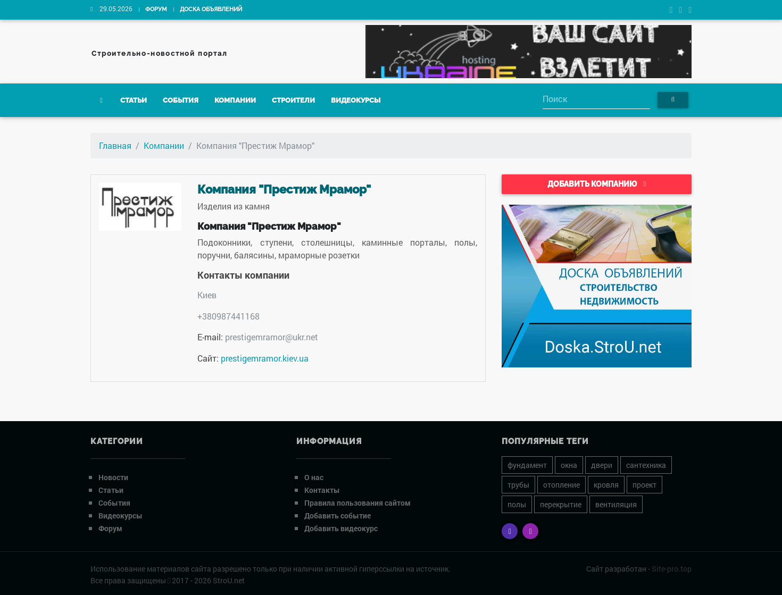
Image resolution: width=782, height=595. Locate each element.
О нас (313, 477)
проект (644, 485)
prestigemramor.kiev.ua (265, 358)
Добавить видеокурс (341, 528)
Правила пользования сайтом (357, 503)
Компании (235, 100)
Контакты (322, 490)
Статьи (133, 100)
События (180, 100)
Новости (113, 477)
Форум (156, 9)
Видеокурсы (355, 100)
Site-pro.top (672, 569)
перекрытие (560, 504)
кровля (606, 485)
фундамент (527, 465)
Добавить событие (337, 515)
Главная (115, 145)
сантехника (646, 465)
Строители (293, 100)
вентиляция (616, 504)
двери (601, 465)
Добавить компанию (596, 184)
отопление (561, 485)
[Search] (596, 99)
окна (569, 465)
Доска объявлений (211, 9)
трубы (518, 485)
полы (517, 504)
